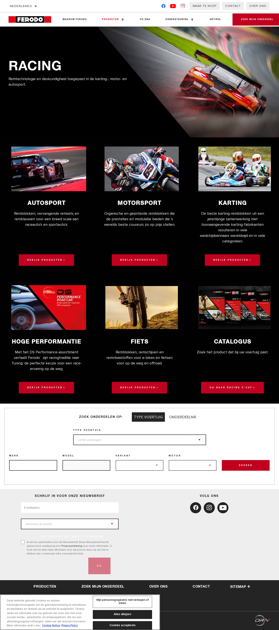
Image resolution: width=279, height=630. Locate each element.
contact (201, 586)
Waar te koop (205, 6)
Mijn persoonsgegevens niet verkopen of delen (122, 603)
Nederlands (21, 6)
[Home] (32, 19)
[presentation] (53, 566)
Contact (233, 6)
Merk (14, 456)
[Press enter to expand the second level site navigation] (123, 19)
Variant (123, 456)
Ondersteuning (176, 19)
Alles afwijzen (122, 615)
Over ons (257, 6)
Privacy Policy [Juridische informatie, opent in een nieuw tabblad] (69, 627)
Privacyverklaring (71, 546)
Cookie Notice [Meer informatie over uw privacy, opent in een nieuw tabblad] (51, 627)
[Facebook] (163, 7)
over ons (158, 586)
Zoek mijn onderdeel (102, 586)
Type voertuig (87, 430)
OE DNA (145, 19)
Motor (175, 456)
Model (68, 456)
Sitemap (240, 586)
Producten (110, 19)
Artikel (215, 19)
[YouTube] (173, 7)
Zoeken (246, 465)
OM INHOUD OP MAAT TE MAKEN (72, 536)
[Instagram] (183, 7)
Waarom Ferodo (74, 19)
